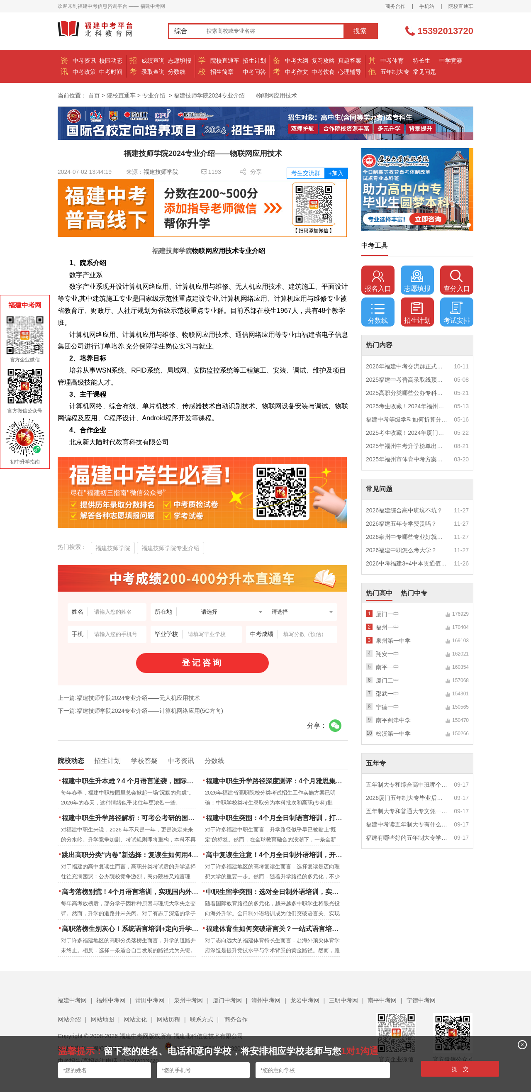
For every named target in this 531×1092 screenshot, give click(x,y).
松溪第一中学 (393, 733)
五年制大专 (394, 71)
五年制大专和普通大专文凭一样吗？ (407, 811)
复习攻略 (323, 60)
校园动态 (110, 60)
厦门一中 (387, 614)
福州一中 (387, 627)
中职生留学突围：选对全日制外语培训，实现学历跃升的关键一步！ (275, 891)
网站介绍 (69, 1019)
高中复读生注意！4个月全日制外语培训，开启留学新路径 (275, 854)
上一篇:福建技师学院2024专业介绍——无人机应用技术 (129, 698)
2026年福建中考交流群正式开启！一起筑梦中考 (407, 366)
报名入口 (378, 281)
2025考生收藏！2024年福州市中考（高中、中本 (407, 406)
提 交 (460, 1069)
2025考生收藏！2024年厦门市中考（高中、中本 (407, 432)
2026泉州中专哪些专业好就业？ (407, 537)
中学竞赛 (451, 60)
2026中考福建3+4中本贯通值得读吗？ (407, 563)
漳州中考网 (265, 1000)
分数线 (176, 71)
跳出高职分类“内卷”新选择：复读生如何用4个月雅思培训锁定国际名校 (131, 854)
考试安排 (456, 313)
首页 (94, 95)
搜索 (360, 30)
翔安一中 (387, 654)
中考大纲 (296, 60)
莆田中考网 (149, 1000)
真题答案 (349, 60)
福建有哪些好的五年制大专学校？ (407, 837)
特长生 (421, 60)
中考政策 (84, 71)
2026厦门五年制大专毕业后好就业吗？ (407, 798)
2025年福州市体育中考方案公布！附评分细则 (407, 459)
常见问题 (424, 71)
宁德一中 (387, 707)
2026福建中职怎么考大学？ (401, 550)
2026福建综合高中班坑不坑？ (404, 510)
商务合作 (395, 6)
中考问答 (254, 71)
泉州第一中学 (393, 640)
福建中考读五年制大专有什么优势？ (407, 824)
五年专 (376, 763)
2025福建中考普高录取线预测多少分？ (407, 379)
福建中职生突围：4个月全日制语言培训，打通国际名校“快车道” (275, 817)
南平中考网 (382, 1000)
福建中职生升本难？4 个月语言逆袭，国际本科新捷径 (131, 781)
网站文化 (135, 1019)
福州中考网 (110, 1000)
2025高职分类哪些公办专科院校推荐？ (407, 393)
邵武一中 (387, 693)
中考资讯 (84, 60)
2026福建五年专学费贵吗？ (401, 523)
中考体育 (392, 60)
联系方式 (201, 1019)
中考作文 (296, 71)
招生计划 (254, 60)
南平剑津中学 (393, 720)
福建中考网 (72, 1000)
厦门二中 (387, 680)
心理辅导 (349, 71)
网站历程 (168, 1019)
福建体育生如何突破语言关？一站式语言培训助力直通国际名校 (275, 928)
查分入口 (456, 281)
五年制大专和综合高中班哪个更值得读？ (407, 784)
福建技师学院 (161, 171)
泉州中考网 (188, 1000)
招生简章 (222, 71)
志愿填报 (179, 60)
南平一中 (387, 667)
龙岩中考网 (304, 1000)
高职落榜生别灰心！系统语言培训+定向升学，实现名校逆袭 (131, 928)
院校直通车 (460, 6)
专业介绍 (154, 95)
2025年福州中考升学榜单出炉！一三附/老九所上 (407, 446)
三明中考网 (343, 1000)
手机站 (426, 6)
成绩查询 (153, 60)
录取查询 (153, 71)
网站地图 (102, 1019)
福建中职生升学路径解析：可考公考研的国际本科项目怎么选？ (131, 817)
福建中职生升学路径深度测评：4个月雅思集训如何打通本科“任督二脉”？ (275, 781)
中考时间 (110, 71)
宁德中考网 (421, 1000)
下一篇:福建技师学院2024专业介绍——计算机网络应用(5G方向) (140, 710)
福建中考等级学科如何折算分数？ (407, 419)
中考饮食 (323, 71)
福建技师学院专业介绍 (170, 548)
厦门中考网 (227, 1000)
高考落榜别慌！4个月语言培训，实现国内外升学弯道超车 (131, 891)
